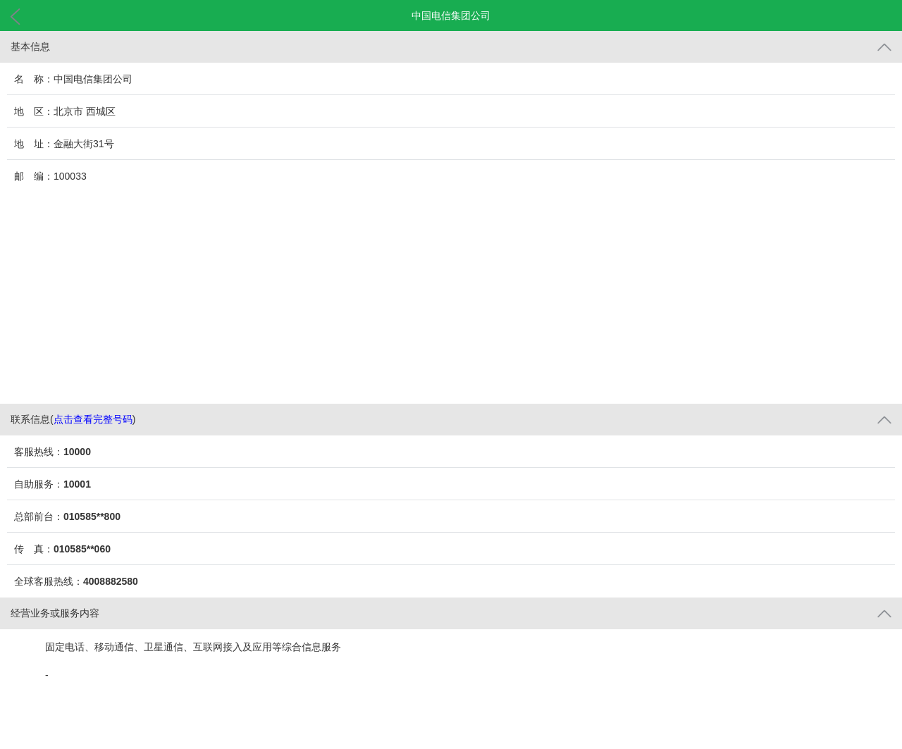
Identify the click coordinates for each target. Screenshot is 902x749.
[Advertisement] (451, 298)
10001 (77, 484)
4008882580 (110, 581)
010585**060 (82, 549)
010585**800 (92, 516)
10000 (77, 451)
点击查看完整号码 (93, 419)
